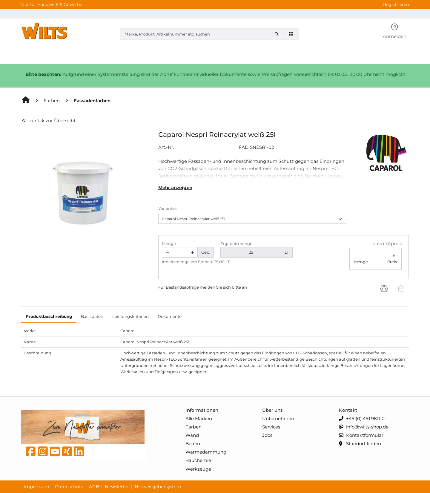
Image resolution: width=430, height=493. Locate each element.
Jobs (267, 435)
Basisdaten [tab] (92, 316)
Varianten (167, 208)
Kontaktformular (361, 435)
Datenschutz (69, 486)
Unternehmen (278, 418)
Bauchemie (198, 460)
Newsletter (117, 486)
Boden (192, 443)
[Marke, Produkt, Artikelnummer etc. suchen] (278, 34)
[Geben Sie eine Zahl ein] (180, 252)
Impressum (36, 486)
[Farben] (52, 100)
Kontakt (348, 410)
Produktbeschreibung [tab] (49, 316)
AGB (94, 486)
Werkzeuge (198, 469)
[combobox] (209, 34)
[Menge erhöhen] (193, 252)
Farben (193, 427)
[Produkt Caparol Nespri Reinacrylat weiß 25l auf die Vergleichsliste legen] (384, 290)
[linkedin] (79, 453)
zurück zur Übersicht (48, 120)
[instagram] (43, 453)
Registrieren (396, 4)
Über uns (272, 410)
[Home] (26, 100)
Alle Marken (198, 418)
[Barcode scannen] (291, 33)
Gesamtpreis (387, 243)
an (244, 287)
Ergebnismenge (236, 243)
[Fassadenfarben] (92, 100)
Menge (169, 243)
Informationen (201, 410)
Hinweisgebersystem (158, 486)
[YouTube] (55, 453)
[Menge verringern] (167, 252)
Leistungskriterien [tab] (130, 316)
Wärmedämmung (205, 452)
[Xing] (67, 453)
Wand (192, 435)
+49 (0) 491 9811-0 (362, 418)
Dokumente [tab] (170, 316)
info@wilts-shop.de (363, 427)
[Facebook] (31, 453)
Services (271, 427)
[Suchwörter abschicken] (278, 34)
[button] (395, 31)
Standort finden (360, 443)
